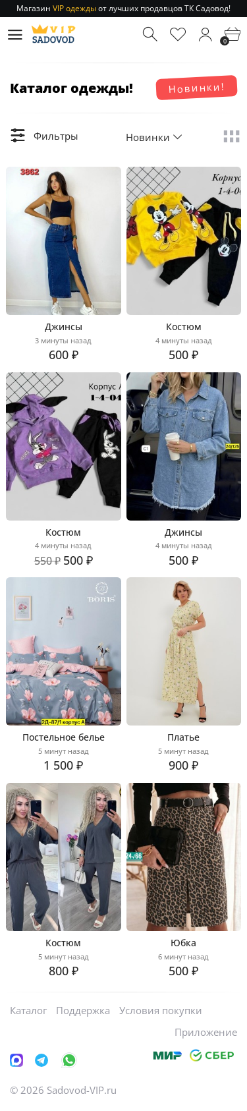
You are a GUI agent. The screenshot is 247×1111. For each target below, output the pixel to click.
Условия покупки (160, 1010)
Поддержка (83, 1010)
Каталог (28, 1010)
